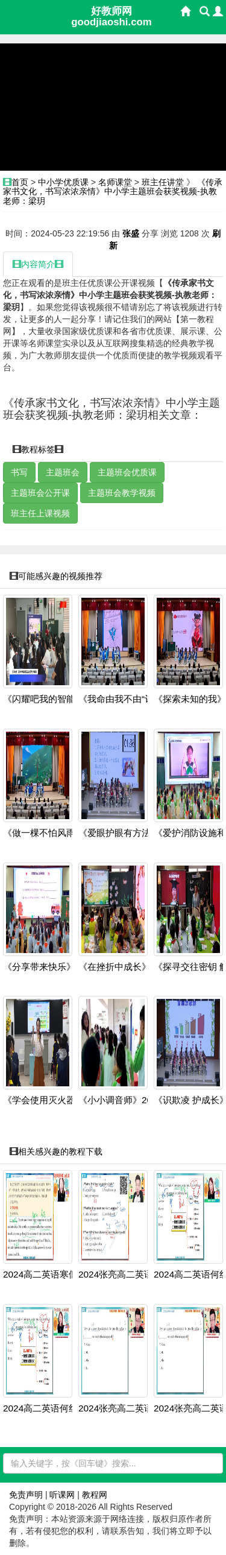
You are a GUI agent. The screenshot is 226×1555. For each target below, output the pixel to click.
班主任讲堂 (163, 182)
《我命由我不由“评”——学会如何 (145, 699)
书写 (19, 472)
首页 (19, 182)
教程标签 (38, 449)
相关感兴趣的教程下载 (56, 1151)
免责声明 (26, 1495)
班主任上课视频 (40, 513)
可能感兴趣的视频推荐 (56, 576)
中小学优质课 (63, 182)
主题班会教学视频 (121, 493)
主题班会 (63, 472)
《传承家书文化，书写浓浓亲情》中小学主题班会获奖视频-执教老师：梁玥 (112, 191)
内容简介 (38, 264)
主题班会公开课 (40, 493)
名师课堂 (115, 182)
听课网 (62, 1495)
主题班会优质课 (127, 472)
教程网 (94, 1495)
